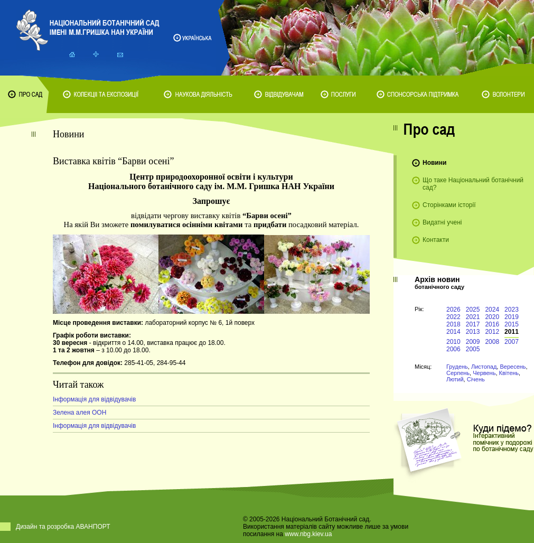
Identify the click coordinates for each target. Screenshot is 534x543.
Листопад (483, 366)
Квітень (509, 373)
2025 (473, 309)
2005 (473, 349)
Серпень (458, 373)
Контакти (436, 240)
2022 (453, 317)
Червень (484, 373)
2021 (473, 317)
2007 (511, 341)
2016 (492, 324)
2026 (453, 309)
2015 (511, 324)
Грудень (457, 366)
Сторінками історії (449, 205)
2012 (492, 331)
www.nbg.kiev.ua (308, 534)
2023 (511, 309)
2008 (492, 341)
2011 (511, 331)
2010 (453, 341)
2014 (453, 331)
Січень (476, 379)
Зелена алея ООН (79, 412)
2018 (453, 324)
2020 (492, 317)
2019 (511, 317)
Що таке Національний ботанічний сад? (473, 183)
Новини (434, 162)
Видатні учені (442, 222)
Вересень (513, 366)
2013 (473, 331)
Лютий (455, 379)
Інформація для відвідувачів (94, 399)
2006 (453, 349)
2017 (473, 324)
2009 (473, 341)
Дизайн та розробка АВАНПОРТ (63, 526)
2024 (492, 309)
